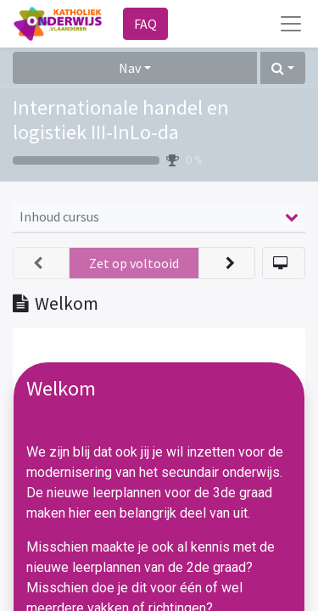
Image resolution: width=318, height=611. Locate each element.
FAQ (145, 23)
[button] (282, 68)
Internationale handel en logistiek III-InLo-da (121, 119)
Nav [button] (130, 67)
